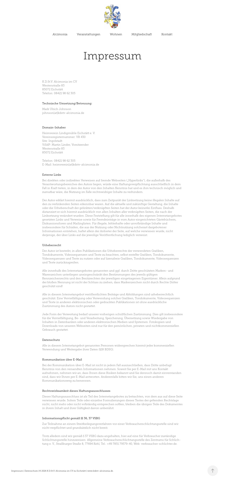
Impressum (17, 471)
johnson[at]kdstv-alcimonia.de (63, 112)
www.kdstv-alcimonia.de (100, 471)
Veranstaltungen (88, 34)
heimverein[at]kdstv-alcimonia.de (76, 164)
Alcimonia (60, 34)
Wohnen (116, 34)
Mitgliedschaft (141, 34)
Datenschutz (31, 471)
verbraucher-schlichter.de (159, 443)
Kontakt (166, 34)
